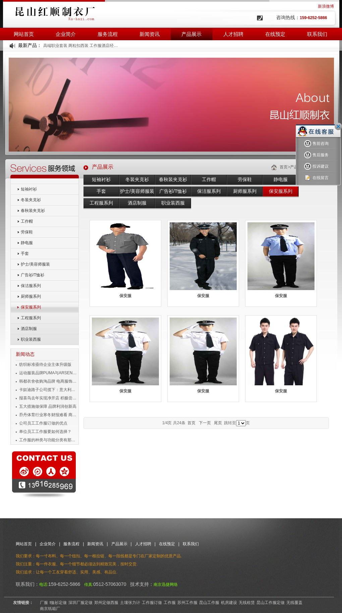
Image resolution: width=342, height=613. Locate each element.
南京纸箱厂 (50, 608)
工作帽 (27, 221)
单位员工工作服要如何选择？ (45, 431)
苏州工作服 (187, 602)
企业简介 (66, 34)
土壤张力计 (130, 602)
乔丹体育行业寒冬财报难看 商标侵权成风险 (48, 414)
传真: (88, 584)
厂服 (44, 602)
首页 (284, 167)
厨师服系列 (31, 296)
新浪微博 (326, 6)
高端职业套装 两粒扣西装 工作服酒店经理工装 (81, 45)
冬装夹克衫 (31, 200)
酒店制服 (29, 328)
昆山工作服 (209, 602)
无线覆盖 (294, 602)
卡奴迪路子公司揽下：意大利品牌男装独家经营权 (48, 389)
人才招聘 (233, 34)
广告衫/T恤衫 (33, 275)
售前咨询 (316, 143)
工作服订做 (152, 602)
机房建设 (229, 602)
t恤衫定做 (58, 602)
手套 (25, 253)
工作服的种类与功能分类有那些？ (48, 440)
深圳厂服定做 (80, 602)
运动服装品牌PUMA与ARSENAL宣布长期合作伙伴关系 (48, 373)
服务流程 (108, 34)
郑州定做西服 (106, 602)
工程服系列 (31, 318)
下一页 (205, 423)
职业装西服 (31, 339)
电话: (43, 584)
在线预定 (275, 34)
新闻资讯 (149, 34)
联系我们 (317, 34)
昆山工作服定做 (270, 602)
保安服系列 (31, 307)
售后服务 (316, 155)
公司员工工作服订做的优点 (43, 423)
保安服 (125, 295)
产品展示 (191, 34)
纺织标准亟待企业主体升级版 (45, 364)
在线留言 (316, 177)
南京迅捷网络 (166, 584)
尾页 (218, 423)
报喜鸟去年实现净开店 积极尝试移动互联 (48, 398)
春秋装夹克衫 (33, 210)
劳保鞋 (27, 232)
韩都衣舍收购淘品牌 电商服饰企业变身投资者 (48, 381)
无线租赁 (247, 602)
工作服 (170, 602)
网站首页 (24, 34)
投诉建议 (316, 166)
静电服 (27, 242)
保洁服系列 (31, 285)
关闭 (338, 126)
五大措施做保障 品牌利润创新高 (47, 406)
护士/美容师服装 (35, 264)
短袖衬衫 (29, 189)
